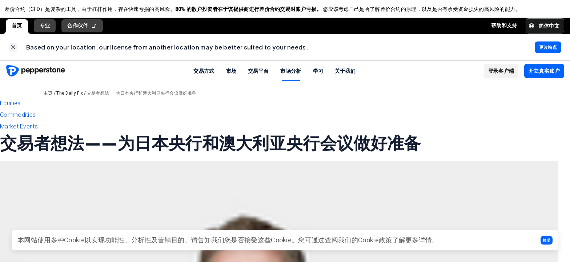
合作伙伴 (82, 28)
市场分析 (290, 75)
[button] (547, 240)
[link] (13, 51)
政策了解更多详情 (405, 240)
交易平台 (258, 75)
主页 (48, 98)
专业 (45, 28)
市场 (231, 75)
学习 (318, 75)
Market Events (19, 131)
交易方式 (203, 75)
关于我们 (345, 75)
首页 (17, 28)
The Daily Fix (69, 98)
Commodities (18, 119)
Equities (10, 108)
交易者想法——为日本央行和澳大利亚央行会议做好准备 (142, 98)
